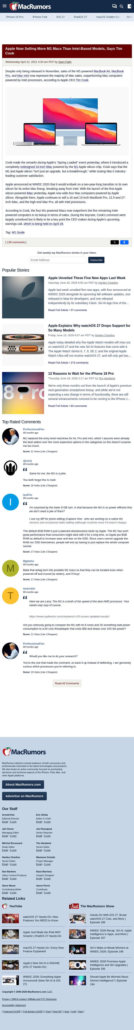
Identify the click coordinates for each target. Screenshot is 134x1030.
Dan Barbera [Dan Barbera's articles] (9, 871)
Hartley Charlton (108, 282)
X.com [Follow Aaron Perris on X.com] (47, 892)
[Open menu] (4, 6)
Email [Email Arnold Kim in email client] (5, 821)
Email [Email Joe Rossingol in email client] (39, 835)
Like (43, 451)
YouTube (15, 905)
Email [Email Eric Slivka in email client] (39, 821)
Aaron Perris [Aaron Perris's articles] (43, 885)
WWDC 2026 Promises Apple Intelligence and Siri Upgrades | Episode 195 (109, 964)
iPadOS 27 (80, 16)
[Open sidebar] (129, 7)
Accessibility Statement (14, 1005)
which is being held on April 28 (43, 224)
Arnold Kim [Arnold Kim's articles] (8, 814)
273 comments (79, 362)
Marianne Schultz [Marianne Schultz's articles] (45, 856)
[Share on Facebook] (124, 242)
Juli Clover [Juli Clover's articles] (8, 828)
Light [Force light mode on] (73, 1011)
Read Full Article (58, 310)
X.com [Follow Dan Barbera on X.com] (13, 877)
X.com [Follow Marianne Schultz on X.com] (47, 863)
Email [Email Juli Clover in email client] (5, 835)
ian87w (27, 494)
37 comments (78, 310)
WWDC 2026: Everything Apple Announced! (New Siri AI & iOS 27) (42, 980)
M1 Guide (18, 232)
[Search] (123, 6)
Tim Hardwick (107, 378)
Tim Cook (82, 80)
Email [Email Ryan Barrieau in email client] (39, 877)
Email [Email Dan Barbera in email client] (5, 877)
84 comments (78, 406)
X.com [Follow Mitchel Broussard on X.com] (13, 849)
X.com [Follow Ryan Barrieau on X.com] (47, 877)
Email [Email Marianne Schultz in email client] (39, 863)
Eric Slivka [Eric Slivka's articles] (42, 814)
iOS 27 (60, 16)
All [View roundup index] (129, 16)
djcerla (27, 460)
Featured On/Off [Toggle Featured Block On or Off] (11, 1011)
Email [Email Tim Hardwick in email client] (39, 849)
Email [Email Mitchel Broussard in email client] (5, 849)
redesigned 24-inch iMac (36, 167)
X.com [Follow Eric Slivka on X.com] (47, 821)
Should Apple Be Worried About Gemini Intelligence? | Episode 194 (109, 980)
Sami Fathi (64, 61)
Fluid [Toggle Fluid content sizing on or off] (48, 1011)
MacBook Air (102, 71)
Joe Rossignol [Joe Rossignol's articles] (44, 828)
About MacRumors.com (23, 784)
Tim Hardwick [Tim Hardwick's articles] (43, 842)
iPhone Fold (40, 16)
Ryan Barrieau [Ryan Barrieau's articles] (44, 871)
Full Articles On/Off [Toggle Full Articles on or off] (33, 1011)
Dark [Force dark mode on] (80, 1011)
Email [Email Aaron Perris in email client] (39, 892)
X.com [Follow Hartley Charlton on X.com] (13, 863)
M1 (76, 167)
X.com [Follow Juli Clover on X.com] (13, 835)
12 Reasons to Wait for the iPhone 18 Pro (83, 374)
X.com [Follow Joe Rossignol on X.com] (47, 835)
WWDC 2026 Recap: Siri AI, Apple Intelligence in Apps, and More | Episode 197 (111, 933)
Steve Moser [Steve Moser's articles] (9, 885)
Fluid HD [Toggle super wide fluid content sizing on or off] (56, 1011)
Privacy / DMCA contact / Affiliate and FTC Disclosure (29, 999)
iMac (30, 193)
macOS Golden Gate (109, 16)
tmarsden (29, 588)
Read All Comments (67, 683)
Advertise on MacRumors (24, 795)
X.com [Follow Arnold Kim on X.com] (13, 821)
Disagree (52, 451)
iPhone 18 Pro (14, 16)
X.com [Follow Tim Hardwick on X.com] (47, 849)
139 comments (16, 242)
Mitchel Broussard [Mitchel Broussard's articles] (12, 842)
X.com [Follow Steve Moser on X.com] (13, 892)
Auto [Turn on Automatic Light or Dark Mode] (67, 1011)
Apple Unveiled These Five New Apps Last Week (89, 278)
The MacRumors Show (97, 905)
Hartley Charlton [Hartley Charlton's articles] (11, 856)
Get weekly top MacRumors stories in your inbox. (67, 252)
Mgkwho (28, 561)
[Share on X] (115, 242)
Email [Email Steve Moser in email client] (5, 892)
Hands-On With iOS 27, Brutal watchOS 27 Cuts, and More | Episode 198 (108, 918)
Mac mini (23, 75)
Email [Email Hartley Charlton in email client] (5, 863)
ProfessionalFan (33, 429)
